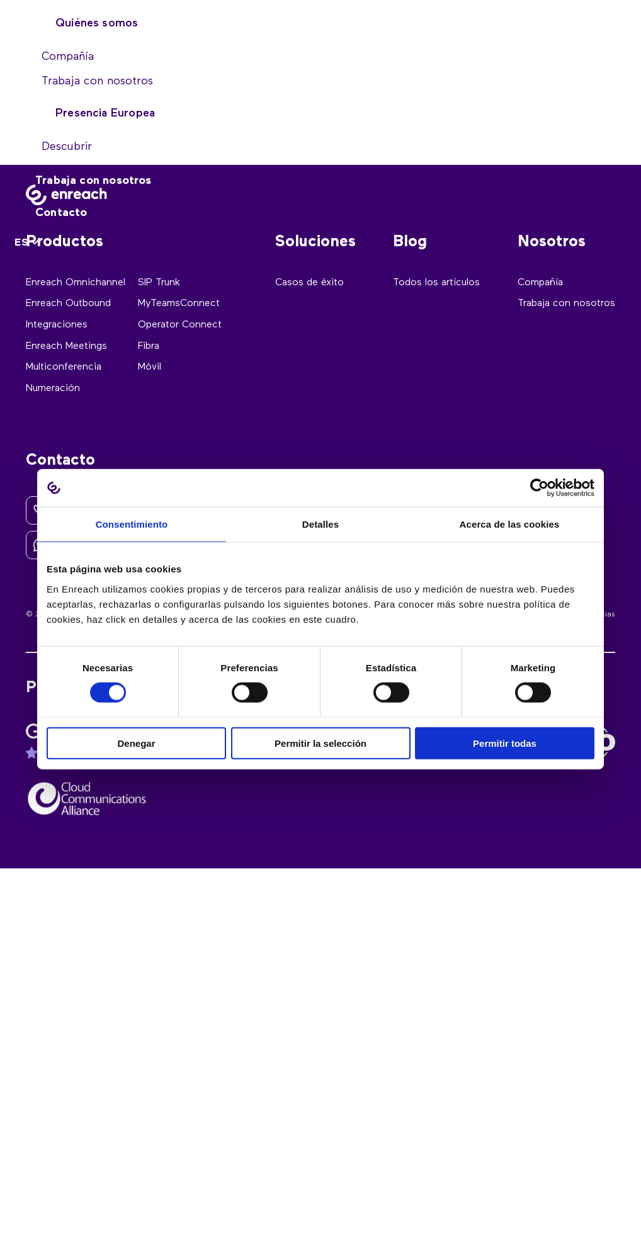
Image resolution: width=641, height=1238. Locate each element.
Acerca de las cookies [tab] (510, 524)
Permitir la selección (320, 742)
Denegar (136, 742)
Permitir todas (504, 742)
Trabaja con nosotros (93, 180)
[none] (28, 243)
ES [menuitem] (21, 243)
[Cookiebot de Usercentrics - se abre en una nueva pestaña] (539, 488)
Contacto (61, 213)
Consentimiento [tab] (132, 524)
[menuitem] (28, 243)
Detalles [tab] (320, 524)
